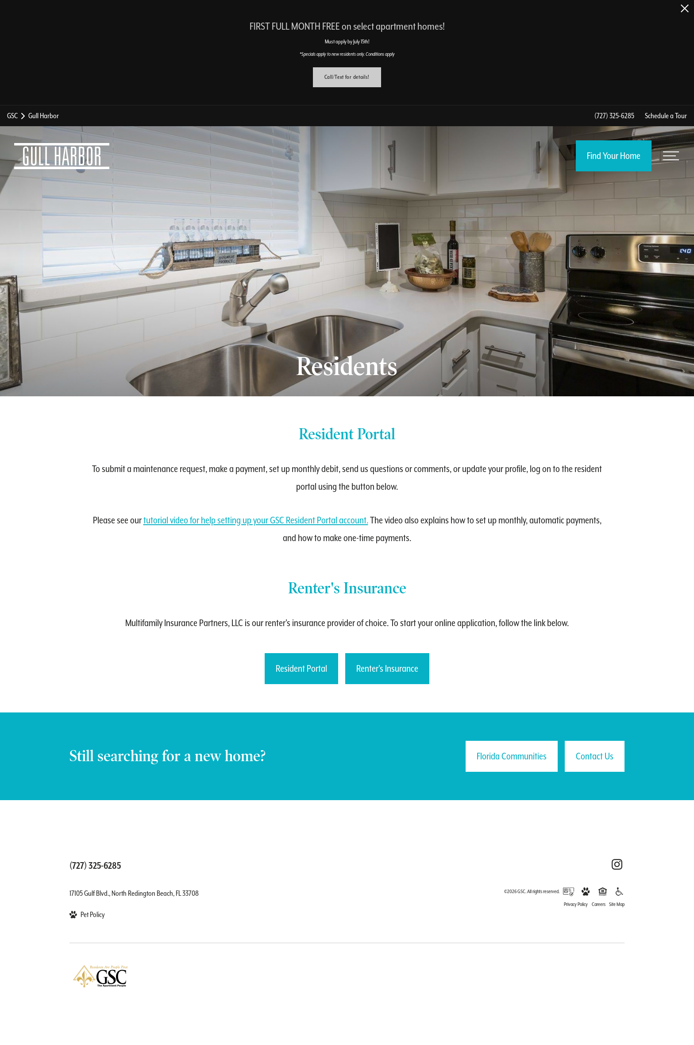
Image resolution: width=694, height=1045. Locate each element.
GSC (12, 116)
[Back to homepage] (61, 156)
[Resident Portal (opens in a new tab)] (301, 668)
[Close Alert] (684, 8)
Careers (598, 904)
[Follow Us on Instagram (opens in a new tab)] (617, 864)
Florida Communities (512, 756)
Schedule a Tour (666, 116)
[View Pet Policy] (87, 914)
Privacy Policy (576, 904)
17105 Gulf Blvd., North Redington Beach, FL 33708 (134, 893)
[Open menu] (671, 156)
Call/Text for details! (347, 77)
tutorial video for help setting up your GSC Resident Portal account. (255, 520)
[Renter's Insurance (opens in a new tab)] (387, 668)
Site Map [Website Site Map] (617, 904)
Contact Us (594, 756)
